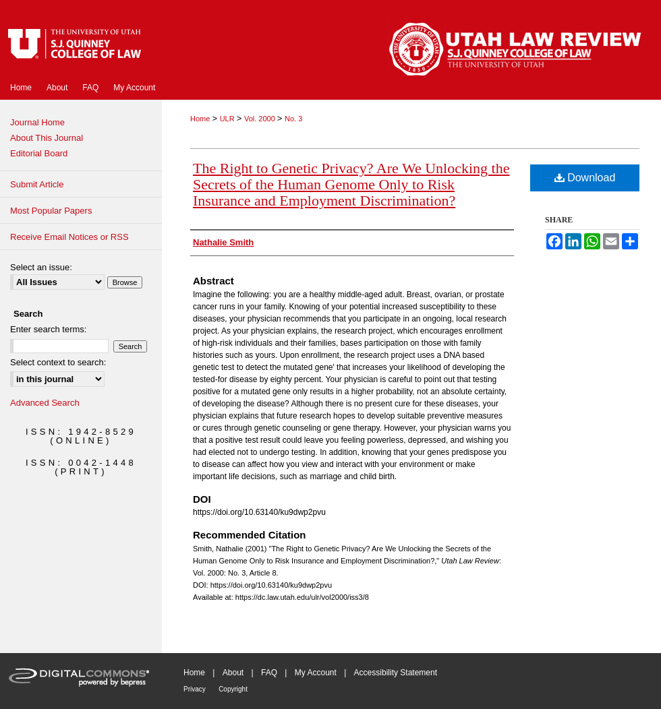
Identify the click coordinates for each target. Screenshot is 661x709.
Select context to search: (58, 362)
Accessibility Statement (395, 672)
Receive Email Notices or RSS (69, 237)
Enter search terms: (48, 329)
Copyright (233, 689)
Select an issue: (41, 267)
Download (585, 177)
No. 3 (293, 119)
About (233, 672)
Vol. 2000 (260, 119)
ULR (228, 119)
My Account (316, 672)
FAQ (269, 672)
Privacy (194, 689)
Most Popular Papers (51, 211)
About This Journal (46, 138)
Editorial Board (38, 153)
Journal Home (37, 122)
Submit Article (36, 184)
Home (201, 119)
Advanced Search (45, 403)
